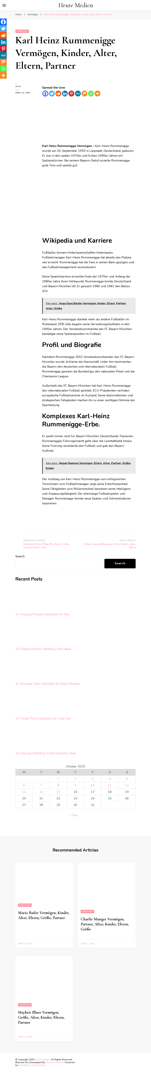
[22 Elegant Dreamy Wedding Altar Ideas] (27, 633)
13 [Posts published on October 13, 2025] (24, 792)
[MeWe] (78, 93)
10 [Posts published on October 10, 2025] (93, 785)
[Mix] (84, 93)
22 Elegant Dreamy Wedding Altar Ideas (43, 649)
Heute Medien (75, 5)
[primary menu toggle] (4, 5)
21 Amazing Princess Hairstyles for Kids (42, 614)
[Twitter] (52, 93)
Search (20, 556)
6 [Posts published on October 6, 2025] (24, 785)
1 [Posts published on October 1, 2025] (58, 779)
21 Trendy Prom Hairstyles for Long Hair (43, 718)
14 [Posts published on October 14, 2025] (41, 792)
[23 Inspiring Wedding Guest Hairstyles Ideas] (27, 737)
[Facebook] (45, 93)
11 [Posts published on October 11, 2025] (110, 785)
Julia (18, 86)
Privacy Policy (38, 1065)
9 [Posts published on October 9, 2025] (75, 785)
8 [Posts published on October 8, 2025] (58, 785)
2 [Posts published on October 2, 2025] (75, 779)
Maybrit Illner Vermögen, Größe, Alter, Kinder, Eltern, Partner (41, 1017)
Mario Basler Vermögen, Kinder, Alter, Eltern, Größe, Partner (43, 915)
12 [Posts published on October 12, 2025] (127, 785)
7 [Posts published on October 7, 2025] (41, 785)
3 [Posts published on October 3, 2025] (93, 779)
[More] (97, 93)
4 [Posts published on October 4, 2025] (110, 779)
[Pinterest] (71, 93)
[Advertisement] (89, 120)
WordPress (24, 1065)
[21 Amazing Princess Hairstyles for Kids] (27, 598)
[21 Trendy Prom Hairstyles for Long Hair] (27, 703)
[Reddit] (58, 93)
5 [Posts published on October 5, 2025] (127, 779)
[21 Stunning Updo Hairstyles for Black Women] (27, 668)
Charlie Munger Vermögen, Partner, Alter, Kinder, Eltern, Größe (105, 924)
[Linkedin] (65, 93)
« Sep (74, 815)
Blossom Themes (55, 1062)
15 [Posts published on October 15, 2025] (58, 792)
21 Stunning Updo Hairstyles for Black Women (47, 684)
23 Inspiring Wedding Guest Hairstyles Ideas (45, 753)
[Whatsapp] (91, 93)
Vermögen (22, 31)
